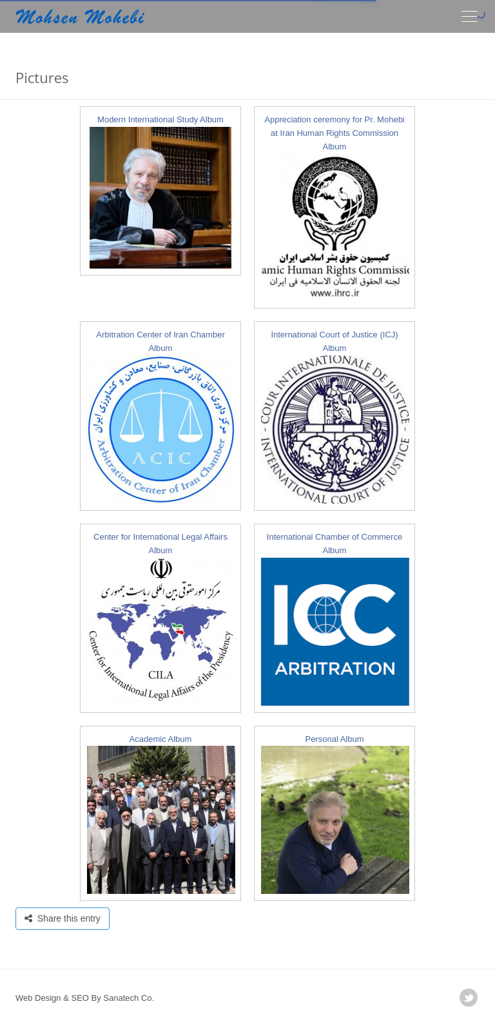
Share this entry (62, 918)
